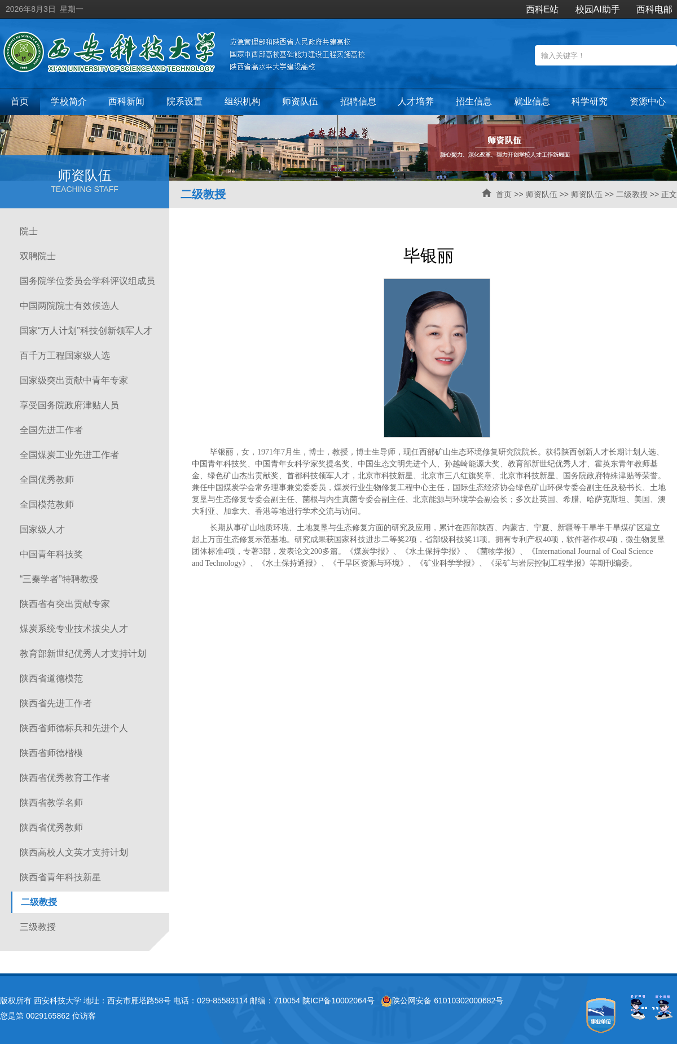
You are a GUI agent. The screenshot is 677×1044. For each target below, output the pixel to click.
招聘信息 (358, 101)
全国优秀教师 (47, 479)
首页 (20, 101)
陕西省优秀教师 (51, 827)
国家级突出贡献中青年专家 (74, 380)
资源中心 (648, 101)
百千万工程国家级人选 (65, 355)
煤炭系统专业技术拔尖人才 (74, 629)
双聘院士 (38, 256)
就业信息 (532, 101)
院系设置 (184, 101)
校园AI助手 (597, 9)
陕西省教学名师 (51, 802)
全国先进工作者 (51, 430)
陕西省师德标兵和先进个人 (74, 728)
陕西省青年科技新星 (60, 877)
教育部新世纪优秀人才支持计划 (83, 653)
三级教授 (38, 927)
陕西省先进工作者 (56, 703)
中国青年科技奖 (51, 554)
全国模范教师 (47, 504)
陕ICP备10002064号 (338, 1000)
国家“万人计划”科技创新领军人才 (86, 330)
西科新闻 (126, 101)
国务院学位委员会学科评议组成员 (87, 281)
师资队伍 (300, 101)
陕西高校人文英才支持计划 (74, 852)
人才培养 (416, 101)
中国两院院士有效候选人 (69, 306)
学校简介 (69, 101)
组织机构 (243, 101)
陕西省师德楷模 (51, 753)
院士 (29, 231)
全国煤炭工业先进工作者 (69, 455)
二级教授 (632, 194)
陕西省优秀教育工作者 (65, 778)
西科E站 (542, 9)
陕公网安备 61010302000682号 (442, 1000)
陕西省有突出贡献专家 (65, 604)
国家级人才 (42, 529)
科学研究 (590, 101)
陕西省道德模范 (51, 678)
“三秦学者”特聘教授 (59, 579)
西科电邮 (654, 9)
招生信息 (474, 101)
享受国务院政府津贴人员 (69, 405)
